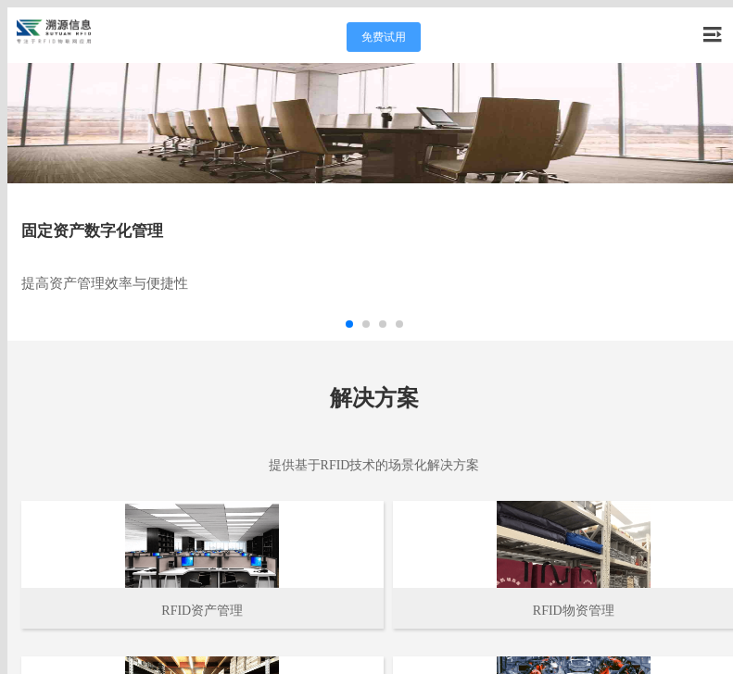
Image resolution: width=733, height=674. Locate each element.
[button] (349, 324)
